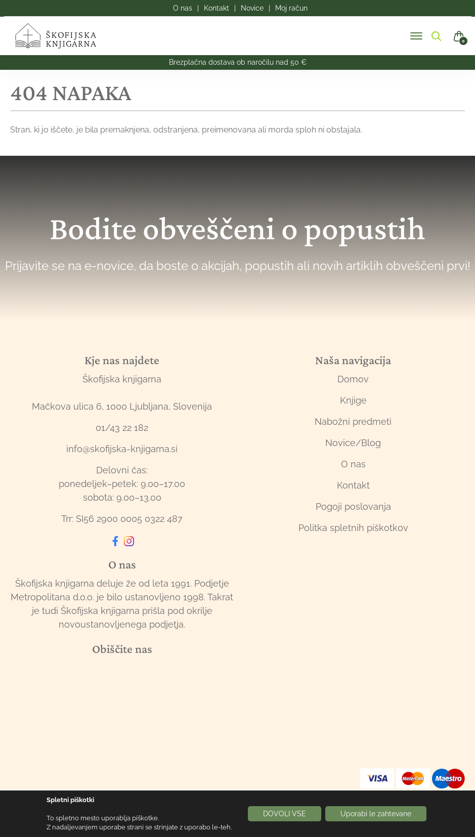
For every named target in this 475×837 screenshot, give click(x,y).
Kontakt (353, 485)
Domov (353, 379)
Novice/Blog (353, 442)
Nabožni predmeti (353, 421)
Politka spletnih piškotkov (353, 527)
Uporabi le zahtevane (375, 814)
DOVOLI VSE (284, 814)
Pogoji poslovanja (353, 506)
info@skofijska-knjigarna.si (122, 449)
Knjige (353, 400)
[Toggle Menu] (416, 35)
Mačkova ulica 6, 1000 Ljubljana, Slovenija (122, 406)
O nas (353, 464)
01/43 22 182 (122, 427)
